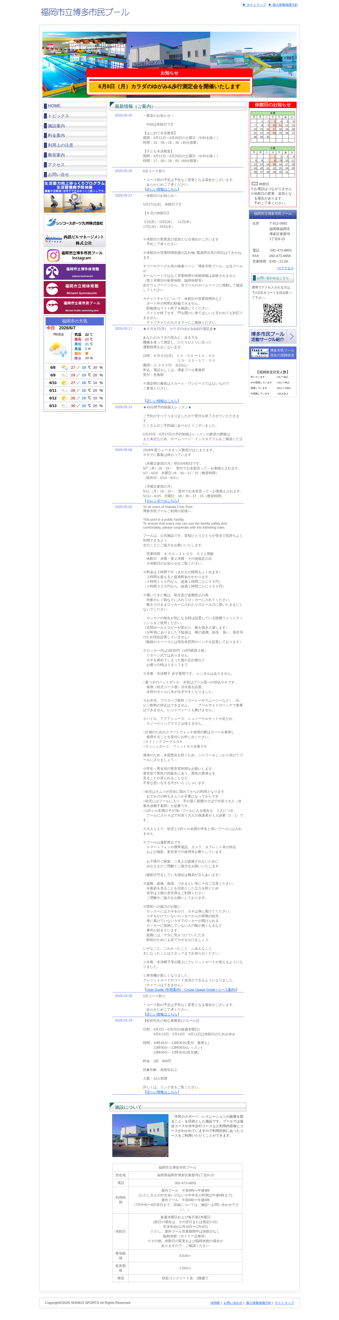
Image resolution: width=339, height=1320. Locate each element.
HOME (54, 106)
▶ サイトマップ (254, 5)
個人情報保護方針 (258, 1303)
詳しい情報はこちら (161, 189)
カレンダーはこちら (161, 501)
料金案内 (56, 135)
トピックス (58, 116)
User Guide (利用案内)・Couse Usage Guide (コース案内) (191, 990)
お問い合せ (58, 174)
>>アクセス (285, 268)
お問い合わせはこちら (273, 278)
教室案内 (56, 155)
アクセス (56, 164)
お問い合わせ (233, 1303)
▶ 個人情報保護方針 (283, 5)
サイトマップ (284, 1303)
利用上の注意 (60, 145)
